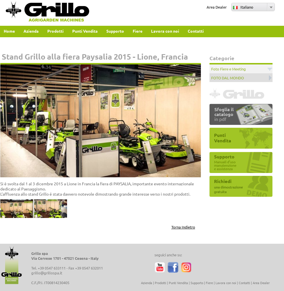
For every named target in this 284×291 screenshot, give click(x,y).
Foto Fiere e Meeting (228, 68)
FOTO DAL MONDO (227, 77)
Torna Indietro (183, 227)
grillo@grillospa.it (46, 272)
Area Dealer (217, 7)
